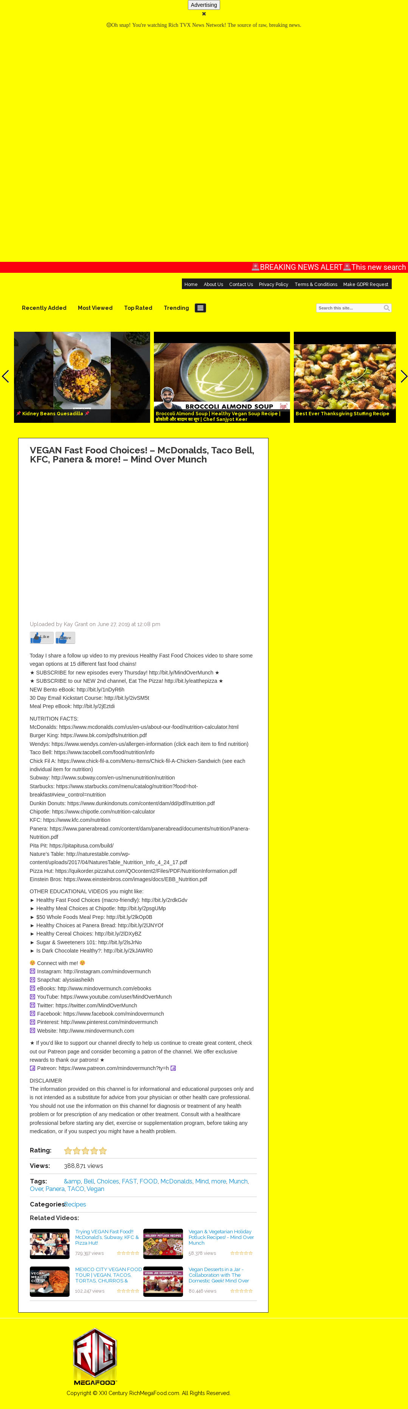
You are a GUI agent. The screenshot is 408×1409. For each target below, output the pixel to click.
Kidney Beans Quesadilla (52, 413)
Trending (176, 308)
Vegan (95, 1188)
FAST (129, 1181)
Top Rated (138, 308)
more (218, 1181)
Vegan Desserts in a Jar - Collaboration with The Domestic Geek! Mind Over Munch (219, 1277)
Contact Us (241, 284)
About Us (213, 284)
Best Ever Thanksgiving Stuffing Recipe (342, 413)
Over (36, 1188)
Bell (89, 1181)
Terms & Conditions (316, 284)
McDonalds (176, 1181)
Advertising (204, 5)
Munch (238, 1181)
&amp (72, 1181)
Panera (55, 1188)
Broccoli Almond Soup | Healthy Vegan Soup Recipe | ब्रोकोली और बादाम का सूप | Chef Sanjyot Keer (218, 416)
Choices (108, 1181)
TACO (75, 1188)
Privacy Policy (274, 284)
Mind (202, 1181)
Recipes (75, 1204)
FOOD (149, 1181)
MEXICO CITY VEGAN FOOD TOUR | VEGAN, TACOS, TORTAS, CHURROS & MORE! (108, 1277)
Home (191, 284)
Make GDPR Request (365, 284)
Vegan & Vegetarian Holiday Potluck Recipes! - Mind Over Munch (221, 1236)
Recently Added (44, 308)
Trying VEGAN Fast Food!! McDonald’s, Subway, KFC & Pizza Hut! (107, 1236)
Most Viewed (95, 308)
